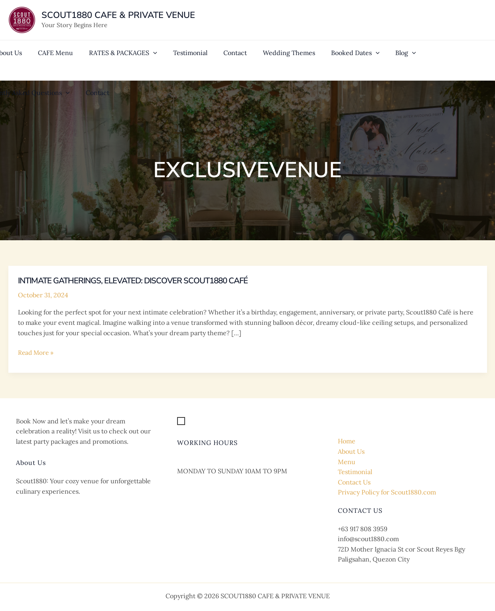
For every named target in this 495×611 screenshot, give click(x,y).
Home (346, 441)
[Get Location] (203, 421)
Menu (346, 462)
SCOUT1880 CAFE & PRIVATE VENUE (118, 15)
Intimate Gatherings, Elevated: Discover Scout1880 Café (143, 281)
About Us (351, 451)
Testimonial (355, 472)
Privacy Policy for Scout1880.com (387, 492)
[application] (142, 49)
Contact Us (354, 482)
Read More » (36, 353)
